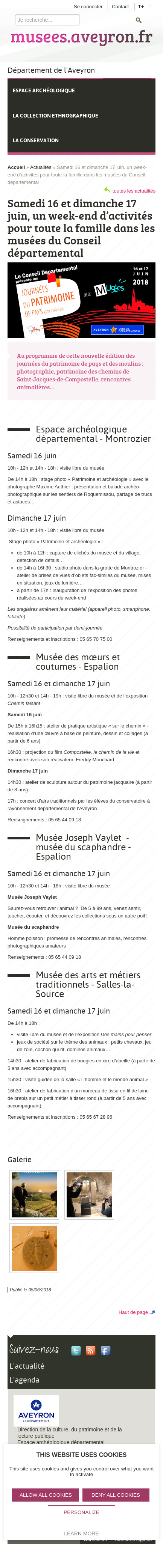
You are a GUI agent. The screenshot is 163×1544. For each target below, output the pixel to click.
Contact (120, 6)
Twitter (76, 1351)
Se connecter (88, 6)
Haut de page (133, 1312)
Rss (91, 1351)
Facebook (106, 1351)
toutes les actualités (134, 191)
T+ (141, 6)
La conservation (36, 140)
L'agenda (24, 1379)
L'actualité (26, 1366)
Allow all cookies (46, 1495)
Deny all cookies (115, 1495)
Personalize (81, 1512)
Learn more (81, 1533)
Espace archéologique (44, 90)
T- (150, 6)
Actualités (40, 167)
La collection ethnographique (55, 116)
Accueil (16, 167)
